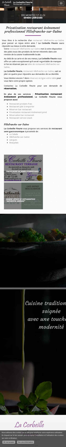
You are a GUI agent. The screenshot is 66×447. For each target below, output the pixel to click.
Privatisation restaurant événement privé (28, 112)
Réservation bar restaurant (21, 115)
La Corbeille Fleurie (35, 3)
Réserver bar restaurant (20, 109)
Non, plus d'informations (25, 442)
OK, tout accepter (8, 442)
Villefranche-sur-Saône (19, 137)
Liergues (13, 139)
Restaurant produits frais (20, 103)
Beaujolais (13, 142)
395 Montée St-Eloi (33, 16)
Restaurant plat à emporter (21, 106)
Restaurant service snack (20, 117)
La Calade (13, 134)
